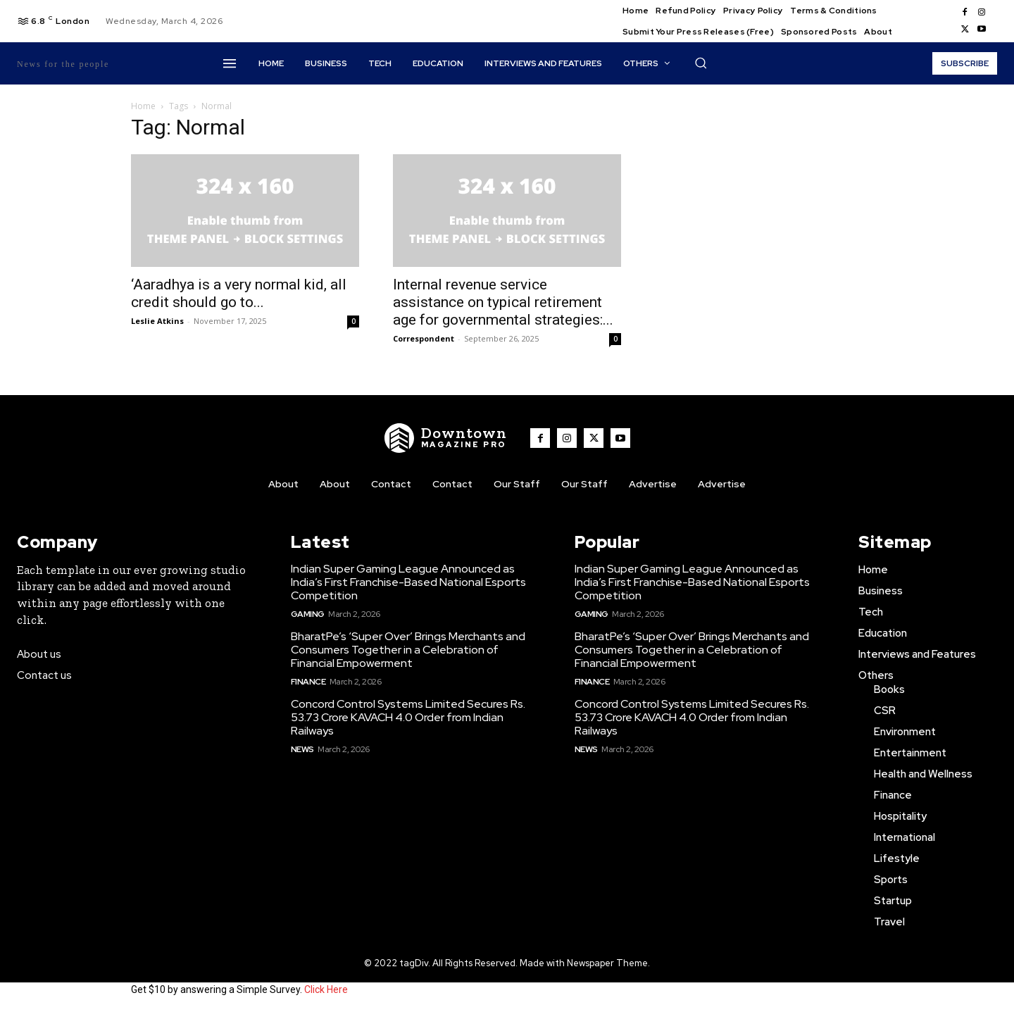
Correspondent (423, 338)
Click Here (326, 989)
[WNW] (445, 438)
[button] (700, 62)
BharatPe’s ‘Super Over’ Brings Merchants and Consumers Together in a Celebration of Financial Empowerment (408, 649)
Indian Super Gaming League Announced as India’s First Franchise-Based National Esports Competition (408, 582)
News (302, 749)
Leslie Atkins (157, 321)
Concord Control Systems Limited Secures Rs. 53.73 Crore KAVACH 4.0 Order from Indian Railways (408, 717)
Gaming (308, 614)
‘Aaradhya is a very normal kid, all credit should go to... (238, 293)
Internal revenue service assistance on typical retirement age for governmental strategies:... (503, 302)
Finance (308, 681)
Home (143, 106)
